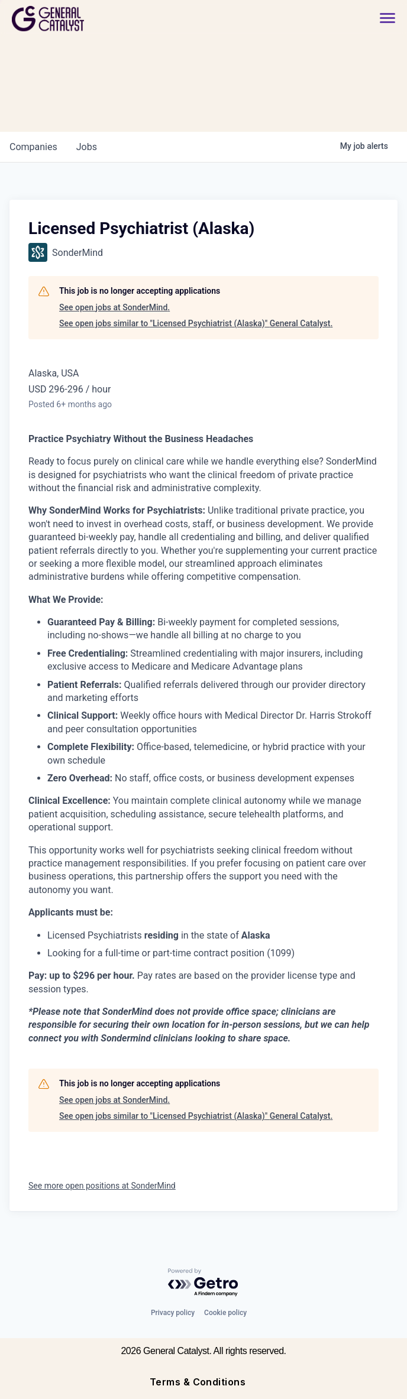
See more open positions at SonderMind (102, 1185)
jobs (86, 146)
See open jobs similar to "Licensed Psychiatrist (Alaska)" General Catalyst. (195, 323)
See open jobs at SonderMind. (114, 307)
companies (33, 146)
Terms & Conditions (198, 1382)
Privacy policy (173, 1313)
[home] (90, 18)
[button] (381, 18)
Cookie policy (225, 1313)
